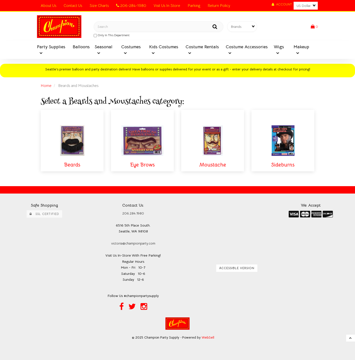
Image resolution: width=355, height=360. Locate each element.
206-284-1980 (131, 5)
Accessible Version (236, 268)
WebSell (208, 337)
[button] (314, 26)
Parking (194, 5)
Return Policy (219, 5)
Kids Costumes (163, 46)
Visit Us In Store (167, 5)
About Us (48, 5)
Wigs (279, 46)
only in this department (111, 35)
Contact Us (73, 5)
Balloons (81, 46)
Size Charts (99, 5)
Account (282, 4)
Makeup (301, 46)
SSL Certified (44, 214)
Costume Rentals (202, 46)
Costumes (131, 46)
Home (46, 85)
